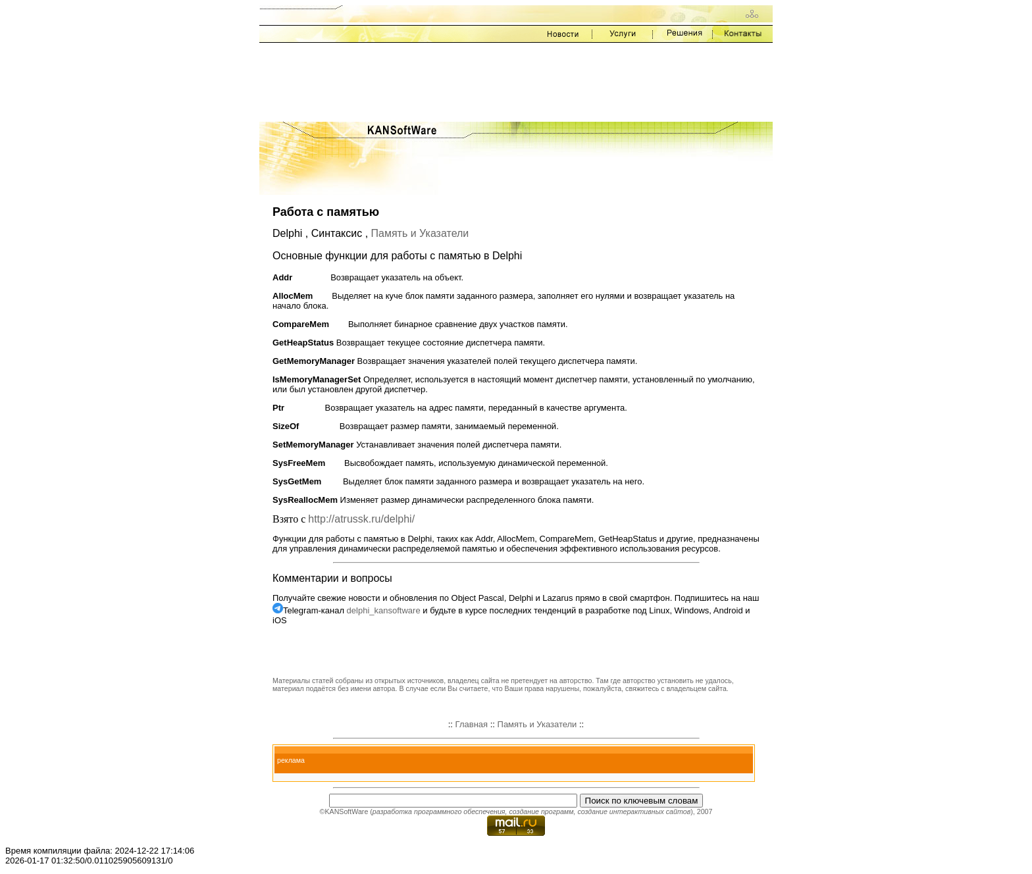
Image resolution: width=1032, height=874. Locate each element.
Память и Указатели (420, 233)
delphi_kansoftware (384, 610)
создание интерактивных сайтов (633, 811)
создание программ (541, 811)
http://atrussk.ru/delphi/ (361, 519)
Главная (471, 724)
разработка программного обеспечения (439, 811)
